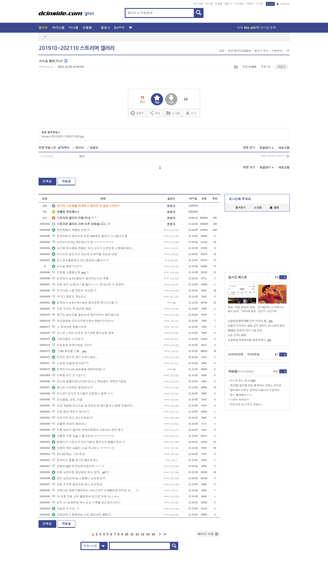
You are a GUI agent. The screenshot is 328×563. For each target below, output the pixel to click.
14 (148, 534)
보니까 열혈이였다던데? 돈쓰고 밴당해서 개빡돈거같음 (89, 381)
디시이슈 (253, 354)
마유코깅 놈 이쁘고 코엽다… (246, 404)
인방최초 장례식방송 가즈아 (72, 345)
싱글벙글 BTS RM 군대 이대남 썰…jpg (250, 320)
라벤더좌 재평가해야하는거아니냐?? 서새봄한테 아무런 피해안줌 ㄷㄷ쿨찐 (94, 490)
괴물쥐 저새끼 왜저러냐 (69, 423)
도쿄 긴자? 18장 (237, 335)
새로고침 (284, 147)
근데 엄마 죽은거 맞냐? (69, 411)
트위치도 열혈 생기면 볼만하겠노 (75, 460)
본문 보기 (249, 147)
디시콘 (259, 3)
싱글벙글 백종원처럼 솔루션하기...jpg (249, 340)
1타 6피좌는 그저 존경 (68, 454)
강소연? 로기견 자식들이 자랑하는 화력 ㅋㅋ (82, 393)
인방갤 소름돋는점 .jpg (68, 272)
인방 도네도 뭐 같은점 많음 (71, 308)
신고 (191, 113)
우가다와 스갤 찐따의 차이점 (72, 290)
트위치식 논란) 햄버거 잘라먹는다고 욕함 (80, 278)
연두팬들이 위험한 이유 (69, 230)
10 (126, 534)
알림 (274, 207)
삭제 (287, 156)
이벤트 (250, 3)
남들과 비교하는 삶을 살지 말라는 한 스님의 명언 (256, 325)
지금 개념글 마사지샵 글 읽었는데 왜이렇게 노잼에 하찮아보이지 (94, 405)
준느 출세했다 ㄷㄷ (241, 394)
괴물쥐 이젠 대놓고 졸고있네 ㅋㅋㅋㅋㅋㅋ (81, 436)
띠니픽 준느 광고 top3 (242, 380)
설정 (221, 50)
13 (142, 534)
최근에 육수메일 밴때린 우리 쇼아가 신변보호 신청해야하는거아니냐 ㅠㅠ (94, 248)
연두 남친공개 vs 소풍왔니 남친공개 (77, 478)
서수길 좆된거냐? (65, 266)
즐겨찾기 (240, 207)
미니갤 (208, 3)
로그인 (270, 4)
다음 (160, 534)
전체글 (47, 181)
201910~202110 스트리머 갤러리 (77, 48)
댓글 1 (281, 66)
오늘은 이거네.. (64, 508)
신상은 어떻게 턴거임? (68, 363)
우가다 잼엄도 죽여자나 (69, 296)
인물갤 (218, 3)
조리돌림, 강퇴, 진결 (67, 399)
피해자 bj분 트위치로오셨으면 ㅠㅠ (76, 466)
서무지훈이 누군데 (66, 339)
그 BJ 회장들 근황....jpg (69, 351)
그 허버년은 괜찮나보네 (69, 327)
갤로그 (228, 3)
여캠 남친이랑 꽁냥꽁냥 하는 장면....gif (78, 472)
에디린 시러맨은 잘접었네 (70, 387)
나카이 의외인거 (239, 399)
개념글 (66, 181)
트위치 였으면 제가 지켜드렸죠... (75, 357)
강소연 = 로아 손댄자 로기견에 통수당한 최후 (83, 333)
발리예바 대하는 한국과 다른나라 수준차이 (255, 390)
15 (153, 534)
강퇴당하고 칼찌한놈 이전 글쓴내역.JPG (80, 514)
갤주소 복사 (261, 50)
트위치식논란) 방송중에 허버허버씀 (77, 369)
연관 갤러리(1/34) (239, 50)
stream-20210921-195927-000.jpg (63, 136)
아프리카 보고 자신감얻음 (70, 417)
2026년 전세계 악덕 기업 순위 (245, 330)
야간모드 (283, 4)
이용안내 (277, 50)
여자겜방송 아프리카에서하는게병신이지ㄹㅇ (83, 320)
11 (132, 534)
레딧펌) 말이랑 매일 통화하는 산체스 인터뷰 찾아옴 (258, 385)
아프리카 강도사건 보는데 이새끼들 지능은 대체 (84, 254)
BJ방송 (119, 27)
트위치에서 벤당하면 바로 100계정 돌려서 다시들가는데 (89, 236)
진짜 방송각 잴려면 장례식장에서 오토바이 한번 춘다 (87, 429)
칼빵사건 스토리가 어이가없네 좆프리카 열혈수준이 (87, 442)
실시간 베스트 (237, 277)
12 (137, 534)
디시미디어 (235, 354)
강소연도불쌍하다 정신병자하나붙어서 (78, 260)
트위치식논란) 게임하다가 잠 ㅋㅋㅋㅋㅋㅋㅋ (82, 242)
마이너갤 (198, 3)
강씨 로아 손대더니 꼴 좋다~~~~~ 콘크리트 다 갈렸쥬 (88, 284)
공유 (155, 113)
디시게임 (239, 3)
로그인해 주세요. (240, 199)
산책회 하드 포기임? (67, 375)
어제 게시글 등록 (256, 27)
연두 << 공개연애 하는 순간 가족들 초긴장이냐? (84, 502)
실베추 (137, 113)
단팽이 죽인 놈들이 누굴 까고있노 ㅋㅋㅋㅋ (81, 448)
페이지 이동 (208, 534)
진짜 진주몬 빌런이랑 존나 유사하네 (77, 484)
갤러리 (43, 27)
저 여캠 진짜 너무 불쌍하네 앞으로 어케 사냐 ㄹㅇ (85, 496)
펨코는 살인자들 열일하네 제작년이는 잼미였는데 (85, 314)
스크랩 (236, 67)
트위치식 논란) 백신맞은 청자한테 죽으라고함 (83, 302)
